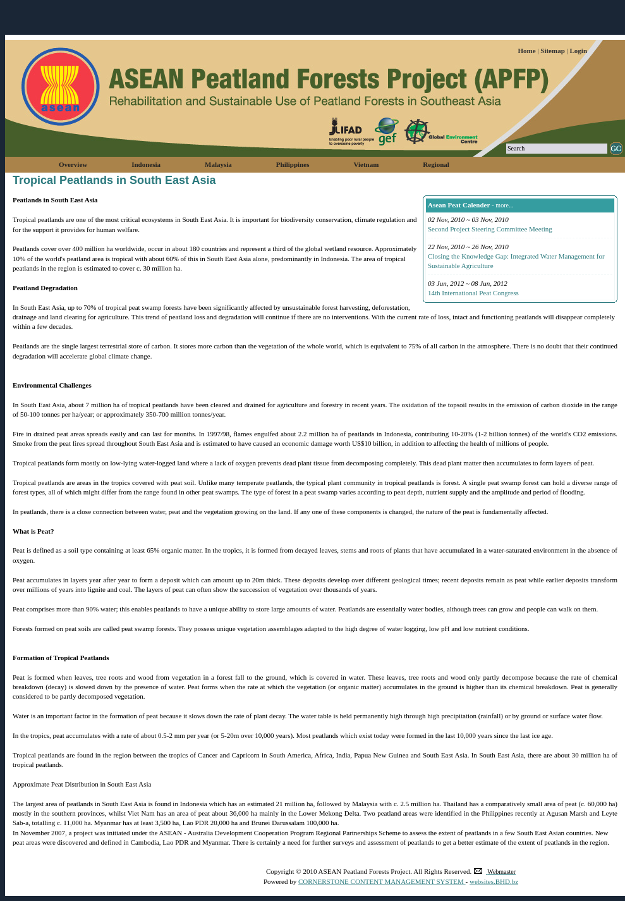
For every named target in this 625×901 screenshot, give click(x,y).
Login (578, 50)
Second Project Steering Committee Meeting (490, 229)
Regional (436, 164)
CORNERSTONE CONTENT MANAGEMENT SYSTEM (382, 881)
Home (527, 50)
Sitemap (553, 50)
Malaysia (218, 164)
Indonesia (146, 164)
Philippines (293, 164)
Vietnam (366, 164)
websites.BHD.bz (494, 881)
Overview (73, 164)
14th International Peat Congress (473, 293)
